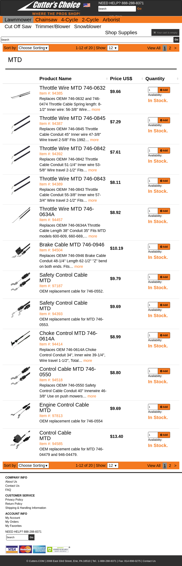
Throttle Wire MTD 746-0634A (66, 211)
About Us (11, 481)
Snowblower (87, 26)
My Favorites (13, 525)
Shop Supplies (121, 32)
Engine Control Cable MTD (64, 407)
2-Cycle (90, 19)
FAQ (8, 489)
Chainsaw (46, 19)
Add (164, 90)
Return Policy (13, 503)
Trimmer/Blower (52, 26)
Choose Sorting (33, 48)
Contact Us (12, 485)
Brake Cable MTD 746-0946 (71, 244)
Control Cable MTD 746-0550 (67, 371)
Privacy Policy (14, 499)
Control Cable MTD (55, 435)
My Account (12, 517)
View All (153, 48)
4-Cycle (69, 19)
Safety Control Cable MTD (63, 277)
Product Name (55, 78)
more (96, 109)
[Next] (175, 48)
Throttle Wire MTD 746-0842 (72, 148)
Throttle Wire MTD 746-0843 (72, 179)
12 (113, 48)
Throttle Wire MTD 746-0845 (72, 118)
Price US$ (121, 78)
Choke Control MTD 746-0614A (68, 336)
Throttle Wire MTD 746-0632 (72, 88)
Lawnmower (18, 19)
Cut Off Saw (18, 26)
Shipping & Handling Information (25, 507)
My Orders (12, 521)
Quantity (155, 78)
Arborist (111, 19)
